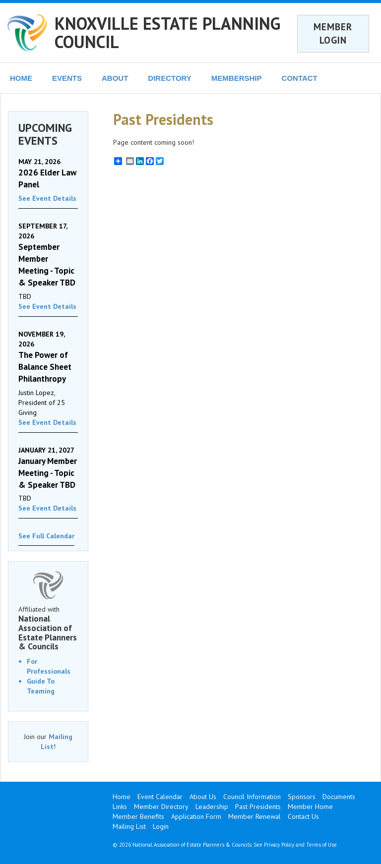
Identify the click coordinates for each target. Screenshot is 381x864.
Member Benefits (138, 816)
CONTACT (300, 78)
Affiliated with (48, 628)
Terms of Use (321, 844)
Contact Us (303, 816)
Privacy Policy (279, 844)
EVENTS (67, 78)
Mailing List (129, 826)
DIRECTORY (169, 78)
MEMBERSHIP (236, 78)
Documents (338, 796)
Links (120, 806)
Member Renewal (254, 816)
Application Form (196, 816)
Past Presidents (258, 806)
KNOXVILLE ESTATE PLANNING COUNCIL (167, 32)
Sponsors (302, 796)
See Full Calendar (46, 535)
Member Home (310, 806)
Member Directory (161, 806)
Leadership (211, 806)
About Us (203, 796)
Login (161, 826)
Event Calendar (160, 796)
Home (121, 796)
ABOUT (115, 78)
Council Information (252, 796)
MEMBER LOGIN (333, 33)
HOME (21, 78)
